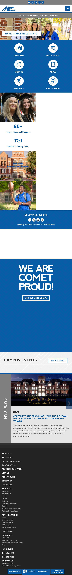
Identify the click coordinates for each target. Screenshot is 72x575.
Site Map (36, 564)
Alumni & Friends (10, 486)
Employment (8, 524)
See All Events (58, 332)
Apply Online (8, 448)
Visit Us (5, 444)
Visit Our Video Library (36, 269)
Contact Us (7, 532)
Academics (7, 424)
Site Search (7, 456)
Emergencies (8, 528)
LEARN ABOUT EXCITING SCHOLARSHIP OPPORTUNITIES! (36, 16)
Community (7, 506)
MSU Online (7, 520)
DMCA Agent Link (36, 569)
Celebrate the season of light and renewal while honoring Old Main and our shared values (40, 389)
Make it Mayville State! (21, 34)
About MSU (7, 460)
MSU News (5, 379)
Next (69, 374)
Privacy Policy (36, 566)
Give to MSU (7, 502)
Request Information (12, 440)
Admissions (7, 428)
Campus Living (9, 436)
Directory (7, 452)
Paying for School (11, 432)
